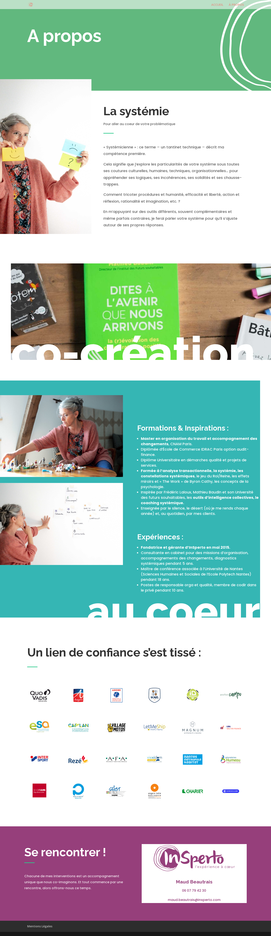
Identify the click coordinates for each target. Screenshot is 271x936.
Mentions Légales (39, 926)
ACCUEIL (217, 5)
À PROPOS (236, 5)
